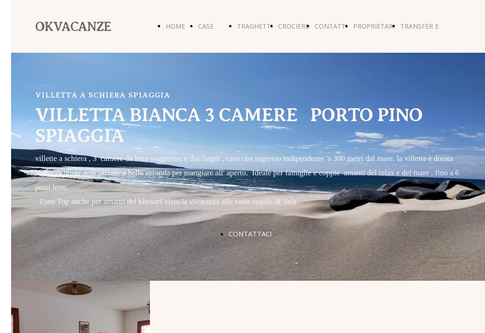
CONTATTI (331, 26)
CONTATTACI (250, 233)
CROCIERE (293, 26)
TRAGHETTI (255, 26)
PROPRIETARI (374, 26)
